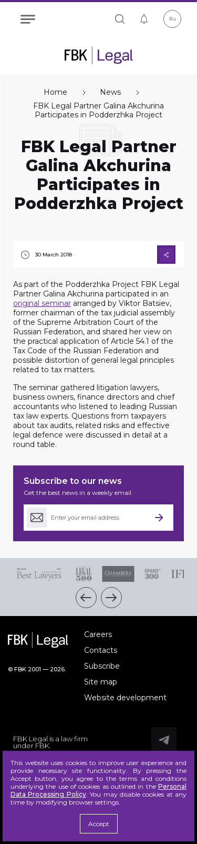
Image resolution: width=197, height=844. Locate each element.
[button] (86, 597)
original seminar (42, 303)
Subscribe (102, 666)
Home (55, 92)
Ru (172, 19)
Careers (98, 634)
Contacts (100, 650)
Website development (125, 697)
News (110, 92)
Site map (100, 682)
